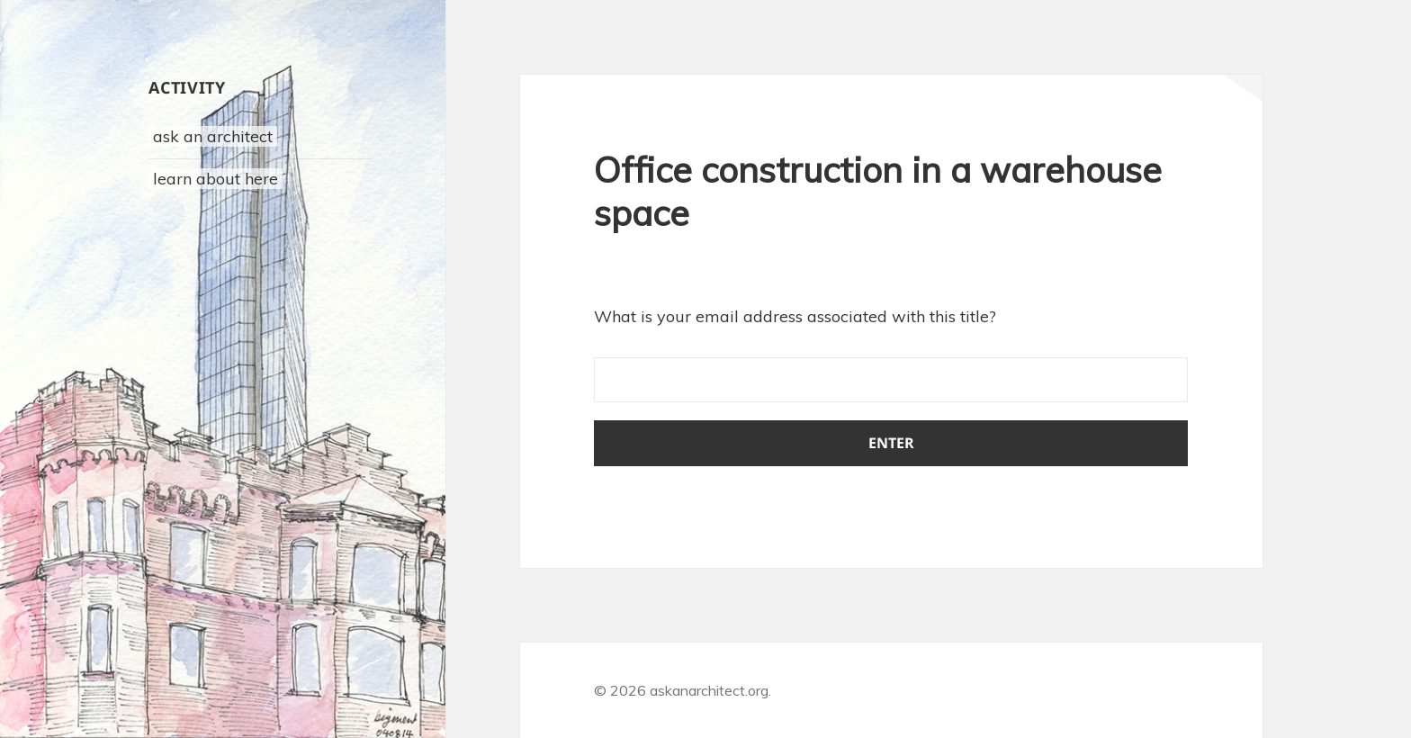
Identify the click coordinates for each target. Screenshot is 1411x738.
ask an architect (213, 136)
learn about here (215, 178)
